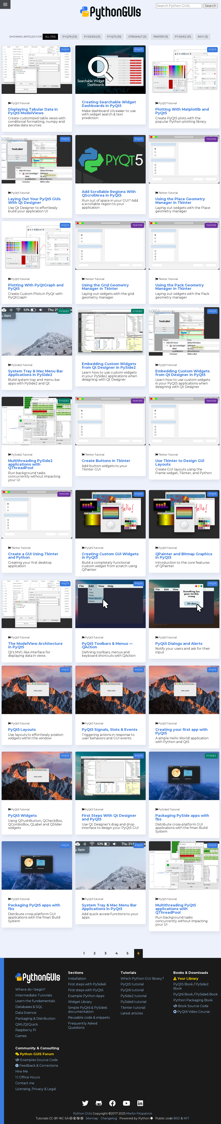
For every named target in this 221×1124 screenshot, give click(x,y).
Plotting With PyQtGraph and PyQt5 (35, 287)
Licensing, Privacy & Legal (35, 1089)
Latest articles (132, 1013)
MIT (186, 1118)
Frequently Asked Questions (82, 1025)
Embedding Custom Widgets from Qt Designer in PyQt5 (182, 373)
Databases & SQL (28, 1007)
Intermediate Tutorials (33, 995)
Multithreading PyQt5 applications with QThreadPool (175, 908)
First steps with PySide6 (87, 984)
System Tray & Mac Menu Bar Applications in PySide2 (35, 373)
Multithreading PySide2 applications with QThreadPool (30, 464)
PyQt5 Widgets (22, 815)
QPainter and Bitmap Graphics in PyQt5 (183, 556)
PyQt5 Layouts (22, 729)
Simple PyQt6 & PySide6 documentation (87, 1010)
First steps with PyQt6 (85, 990)
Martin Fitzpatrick (139, 1113)
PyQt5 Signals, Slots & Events (109, 729)
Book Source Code (190, 1006)
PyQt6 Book (183, 994)
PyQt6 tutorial (132, 990)
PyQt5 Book (183, 984)
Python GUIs (82, 1113)
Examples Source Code (36, 1060)
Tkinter (211, 139)
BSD (177, 1118)
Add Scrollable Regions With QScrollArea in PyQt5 (109, 193)
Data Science (25, 1013)
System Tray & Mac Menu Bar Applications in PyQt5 (109, 907)
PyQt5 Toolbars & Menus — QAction (107, 645)
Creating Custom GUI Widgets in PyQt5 (110, 556)
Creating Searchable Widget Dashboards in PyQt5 (109, 104)
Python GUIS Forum (34, 1054)
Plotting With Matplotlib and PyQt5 (182, 111)
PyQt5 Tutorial (18, 103)
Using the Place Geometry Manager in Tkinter (180, 201)
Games (20, 1036)
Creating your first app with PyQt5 (181, 731)
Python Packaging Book (193, 1000)
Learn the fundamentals (35, 1001)
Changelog (109, 1118)
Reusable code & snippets (89, 1017)
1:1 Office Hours (27, 1077)
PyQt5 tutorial (132, 984)
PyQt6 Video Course (191, 1012)
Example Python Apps (86, 996)
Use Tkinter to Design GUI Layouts (179, 462)
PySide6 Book (207, 994)
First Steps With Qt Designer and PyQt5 (109, 817)
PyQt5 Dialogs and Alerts (178, 643)
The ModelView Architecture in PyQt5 (35, 645)
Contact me (24, 1083)
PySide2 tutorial (134, 996)
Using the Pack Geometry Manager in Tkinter (179, 287)
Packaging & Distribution (35, 1018)
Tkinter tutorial (133, 1008)
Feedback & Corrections (36, 1065)
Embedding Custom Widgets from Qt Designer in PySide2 (109, 366)
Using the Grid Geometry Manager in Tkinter (105, 287)
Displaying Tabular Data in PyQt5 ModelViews (33, 111)
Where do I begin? (30, 989)
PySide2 (64, 311)
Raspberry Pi (25, 1030)
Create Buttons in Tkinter (106, 461)
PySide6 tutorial (133, 1002)
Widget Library (80, 1002)
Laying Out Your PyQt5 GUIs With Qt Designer (34, 201)
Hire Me (21, 1071)
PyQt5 (65, 49)
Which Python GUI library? (142, 978)
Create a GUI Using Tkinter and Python (33, 556)
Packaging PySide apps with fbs (182, 817)
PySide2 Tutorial (20, 365)
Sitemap (92, 1118)
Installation (77, 978)
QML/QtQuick (26, 1024)
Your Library (185, 978)
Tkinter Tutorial (166, 192)
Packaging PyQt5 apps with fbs (34, 907)
